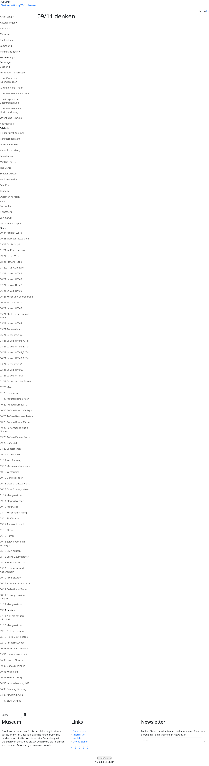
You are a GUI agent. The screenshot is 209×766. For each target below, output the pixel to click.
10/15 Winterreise (9, 472)
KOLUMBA (5, 1)
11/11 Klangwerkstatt (11, 604)
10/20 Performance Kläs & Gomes (14, 429)
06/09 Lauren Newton (12, 660)
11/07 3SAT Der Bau (10, 700)
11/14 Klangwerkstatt (11, 495)
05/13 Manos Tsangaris (12, 562)
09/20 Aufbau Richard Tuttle (15, 437)
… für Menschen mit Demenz (15, 93)
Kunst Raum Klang (10, 150)
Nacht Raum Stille (9, 144)
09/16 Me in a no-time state (15, 466)
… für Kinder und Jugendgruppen (9, 80)
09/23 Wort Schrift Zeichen (14, 238)
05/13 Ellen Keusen (10, 551)
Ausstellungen (8, 22)
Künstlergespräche (10, 138)
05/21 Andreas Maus (11, 329)
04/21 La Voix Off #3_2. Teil (14, 352)
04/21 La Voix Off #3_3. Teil (14, 346)
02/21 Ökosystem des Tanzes (15, 381)
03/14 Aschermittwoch (12, 524)
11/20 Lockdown (9, 393)
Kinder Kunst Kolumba (12, 133)
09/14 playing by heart (12, 501)
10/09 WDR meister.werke (14, 648)
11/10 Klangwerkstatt (11, 625)
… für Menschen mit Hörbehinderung (11, 110)
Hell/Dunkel (104, 758)
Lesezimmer (6, 156)
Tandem (4, 191)
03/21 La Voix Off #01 (11, 375)
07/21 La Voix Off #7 (11, 285)
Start (3, 5)
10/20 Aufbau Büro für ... (13, 404)
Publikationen (7, 40)
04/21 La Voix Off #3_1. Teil (14, 358)
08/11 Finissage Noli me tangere (13, 596)
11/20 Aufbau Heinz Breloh (14, 398)
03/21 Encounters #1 (11, 364)
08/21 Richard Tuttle (11, 261)
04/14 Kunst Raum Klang (13, 512)
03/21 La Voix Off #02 (11, 369)
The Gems (5, 167)
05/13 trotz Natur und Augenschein (12, 570)
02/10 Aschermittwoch (12, 642)
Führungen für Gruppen (13, 72)
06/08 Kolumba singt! (11, 677)
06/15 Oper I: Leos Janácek (14, 489)
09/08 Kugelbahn (9, 671)
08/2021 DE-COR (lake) (12, 267)
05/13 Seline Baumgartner (14, 556)
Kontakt (77, 738)
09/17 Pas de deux (10, 454)
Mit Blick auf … (8, 162)
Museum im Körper (10, 223)
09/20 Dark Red (8, 443)
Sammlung (6, 45)
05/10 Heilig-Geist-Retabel (14, 636)
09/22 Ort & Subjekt (10, 244)
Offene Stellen (80, 741)
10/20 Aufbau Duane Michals (15, 422)
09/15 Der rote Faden (11, 477)
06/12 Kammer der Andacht (15, 583)
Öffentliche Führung (11, 117)
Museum (5, 34)
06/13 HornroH (8, 535)
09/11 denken (28, 5)
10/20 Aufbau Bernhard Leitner (17, 416)
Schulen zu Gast (8, 173)
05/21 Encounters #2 (11, 335)
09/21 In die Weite (10, 256)
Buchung (5, 66)
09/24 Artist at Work (11, 232)
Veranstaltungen (9, 51)
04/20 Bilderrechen (10, 448)
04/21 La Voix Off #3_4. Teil (14, 340)
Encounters (6, 206)
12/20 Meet (6, 387)
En (207, 11)
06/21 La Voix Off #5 (11, 308)
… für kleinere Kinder (11, 87)
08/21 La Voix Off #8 (11, 279)
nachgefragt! (7, 123)
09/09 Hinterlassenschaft (13, 654)
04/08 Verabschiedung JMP (14, 683)
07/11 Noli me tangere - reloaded (13, 617)
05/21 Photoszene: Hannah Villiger (14, 315)
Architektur (6, 16)
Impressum (79, 734)
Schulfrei (4, 185)
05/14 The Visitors (9, 518)
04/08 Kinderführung (11, 694)
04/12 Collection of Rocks (13, 589)
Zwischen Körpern (10, 196)
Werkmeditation (9, 179)
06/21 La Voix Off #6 (11, 290)
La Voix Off (6, 217)
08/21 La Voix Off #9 (11, 273)
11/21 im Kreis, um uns (12, 250)
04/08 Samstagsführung (13, 689)
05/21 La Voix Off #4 (11, 323)
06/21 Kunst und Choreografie (16, 296)
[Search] (11, 715)
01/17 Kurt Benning (10, 460)
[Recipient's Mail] (171, 740)
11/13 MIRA (6, 530)
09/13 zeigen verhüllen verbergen (12, 543)
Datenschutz (79, 731)
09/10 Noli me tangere (12, 631)
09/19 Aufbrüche (9, 506)
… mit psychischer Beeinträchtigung (9, 101)
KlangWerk (6, 211)
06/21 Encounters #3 (11, 302)
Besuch (4, 28)
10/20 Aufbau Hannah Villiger (16, 410)
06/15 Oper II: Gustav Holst (15, 483)
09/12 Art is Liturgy (10, 577)
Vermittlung (13, 5)
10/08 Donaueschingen (12, 665)
